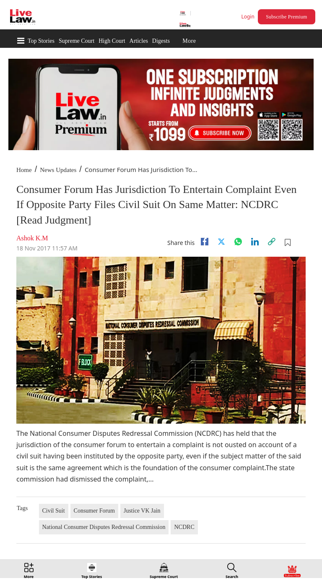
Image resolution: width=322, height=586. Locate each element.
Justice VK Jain (142, 511)
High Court (112, 41)
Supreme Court (76, 41)
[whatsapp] (238, 241)
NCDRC (184, 527)
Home (24, 170)
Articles (139, 41)
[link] (271, 241)
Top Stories (41, 41)
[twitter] (221, 241)
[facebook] (204, 241)
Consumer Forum (94, 511)
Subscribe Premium (286, 17)
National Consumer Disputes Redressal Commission (104, 527)
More (189, 41)
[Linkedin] (255, 241)
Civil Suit (53, 511)
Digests (161, 41)
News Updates (58, 170)
